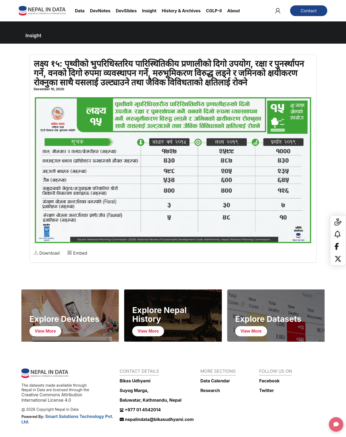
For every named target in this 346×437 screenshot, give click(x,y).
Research (210, 390)
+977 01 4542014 (140, 409)
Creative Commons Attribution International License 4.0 (51, 397)
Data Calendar (215, 380)
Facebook (269, 380)
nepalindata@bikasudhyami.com (157, 419)
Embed (77, 253)
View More (45, 331)
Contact (309, 10)
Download (47, 253)
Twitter (266, 390)
